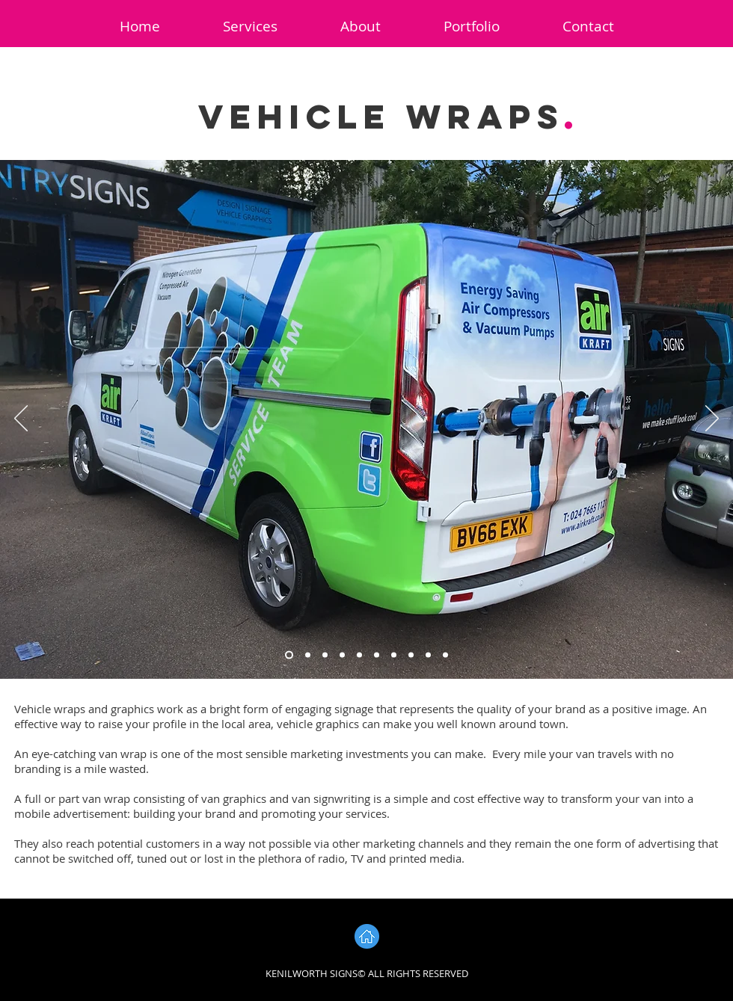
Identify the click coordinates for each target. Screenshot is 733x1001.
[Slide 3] (325, 655)
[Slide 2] (307, 655)
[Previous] (21, 419)
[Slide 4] (342, 655)
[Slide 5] (359, 655)
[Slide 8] (411, 655)
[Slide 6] (376, 655)
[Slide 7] (393, 655)
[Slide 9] (428, 655)
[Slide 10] (445, 655)
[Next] (712, 419)
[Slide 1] (289, 655)
